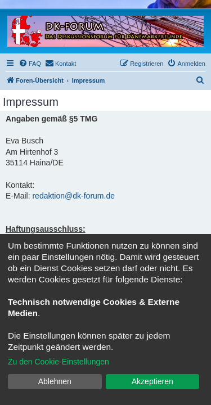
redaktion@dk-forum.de (73, 195)
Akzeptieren (152, 381)
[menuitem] (30, 63)
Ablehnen (54, 381)
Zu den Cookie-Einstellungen (58, 361)
